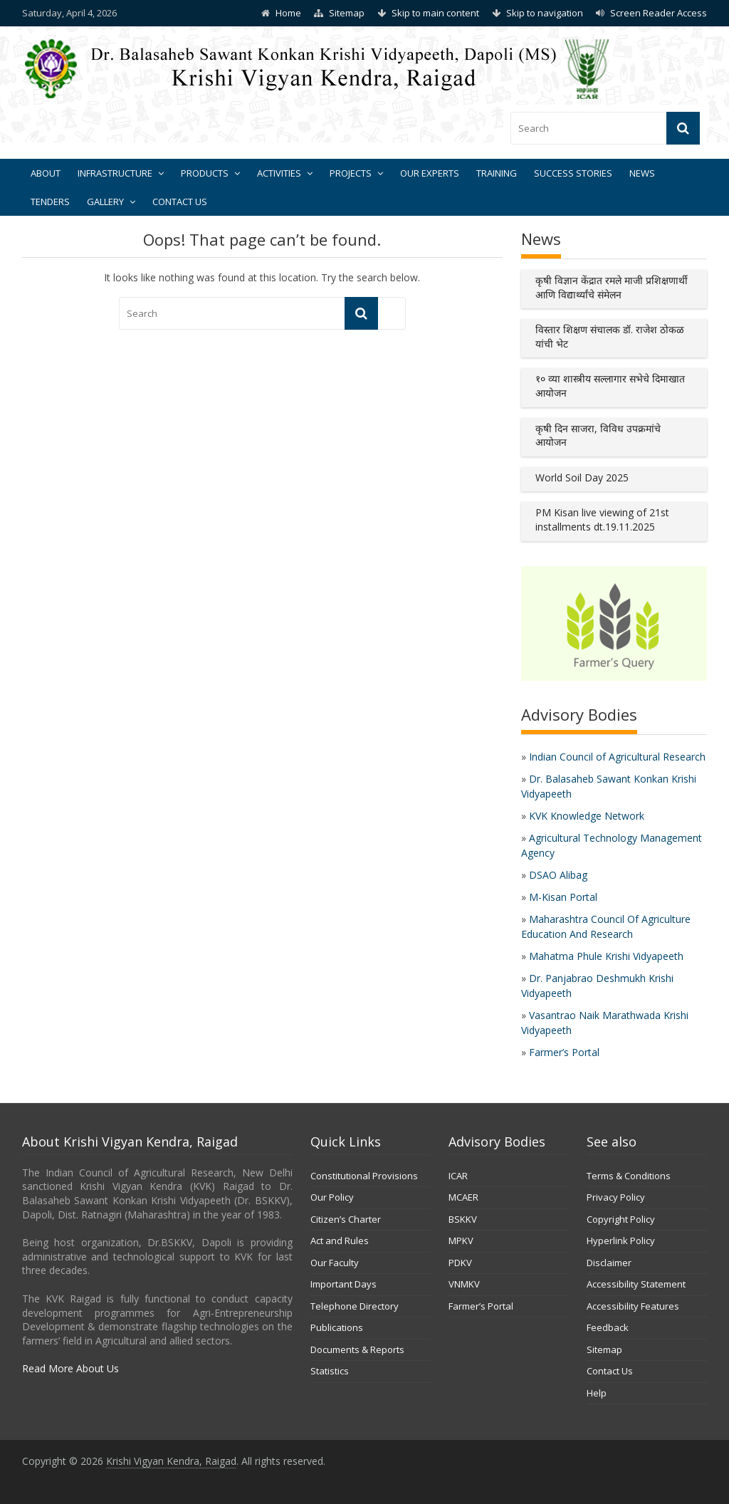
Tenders (50, 201)
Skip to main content (435, 12)
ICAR (458, 1175)
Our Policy (332, 1197)
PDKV (460, 1262)
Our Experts (429, 173)
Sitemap (346, 12)
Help (597, 1392)
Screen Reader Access (658, 12)
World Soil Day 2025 (582, 477)
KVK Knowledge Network (586, 815)
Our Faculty (334, 1262)
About (46, 173)
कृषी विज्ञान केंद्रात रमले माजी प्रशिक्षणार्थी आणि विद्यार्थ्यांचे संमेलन (611, 287)
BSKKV (463, 1219)
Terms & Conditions (629, 1175)
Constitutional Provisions (364, 1175)
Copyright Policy (621, 1219)
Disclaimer (609, 1262)
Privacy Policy (616, 1197)
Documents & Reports (357, 1349)
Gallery (105, 201)
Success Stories (573, 173)
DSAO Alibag (558, 875)
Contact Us (179, 201)
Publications (336, 1327)
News (642, 173)
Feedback (608, 1327)
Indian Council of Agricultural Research (617, 756)
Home (288, 12)
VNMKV (464, 1284)
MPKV (461, 1240)
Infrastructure (115, 173)
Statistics (329, 1370)
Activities (279, 173)
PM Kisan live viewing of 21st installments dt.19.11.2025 (602, 519)
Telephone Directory (354, 1306)
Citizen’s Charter (345, 1219)
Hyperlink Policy (621, 1240)
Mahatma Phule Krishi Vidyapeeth (606, 956)
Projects (351, 173)
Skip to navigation (544, 12)
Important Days (343, 1284)
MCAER (463, 1197)
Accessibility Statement (636, 1284)
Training (496, 173)
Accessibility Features (633, 1306)
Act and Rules (339, 1240)
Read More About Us (70, 1368)
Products (205, 173)
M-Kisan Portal (563, 897)
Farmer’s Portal (564, 1052)
